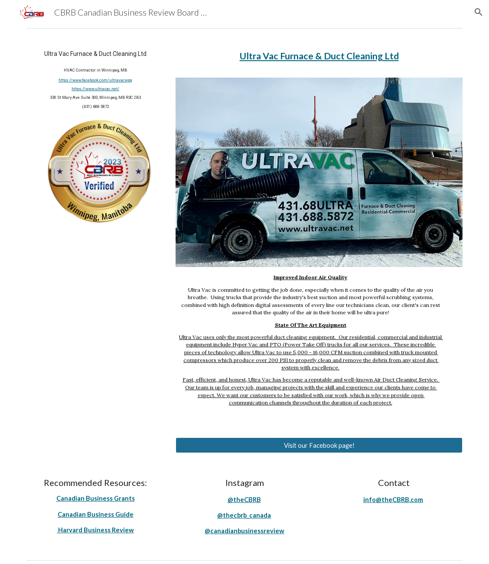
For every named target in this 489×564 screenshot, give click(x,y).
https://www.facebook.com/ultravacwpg (95, 80)
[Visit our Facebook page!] (319, 445)
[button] (478, 12)
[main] (95, 79)
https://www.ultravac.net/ (95, 88)
